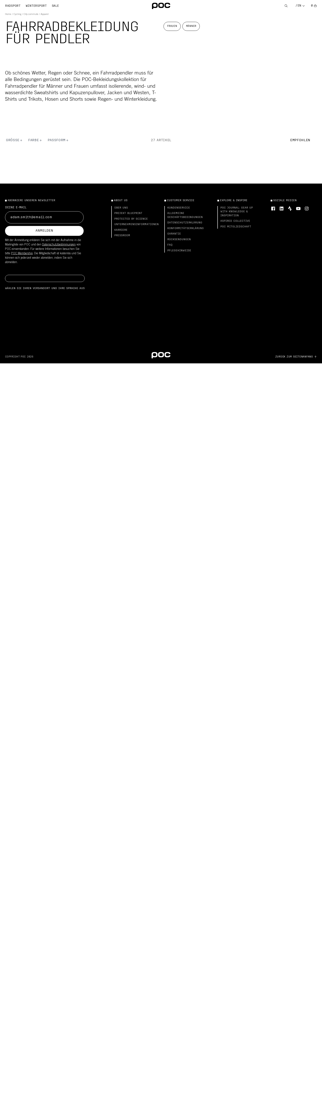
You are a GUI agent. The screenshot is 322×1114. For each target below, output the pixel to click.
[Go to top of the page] (296, 356)
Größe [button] (14, 140)
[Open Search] (286, 6)
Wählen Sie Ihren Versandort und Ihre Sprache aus (45, 288)
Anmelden (44, 230)
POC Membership (22, 253)
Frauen (172, 26)
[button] (303, 140)
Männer (191, 26)
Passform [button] (58, 140)
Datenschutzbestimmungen (59, 244)
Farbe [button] (35, 140)
